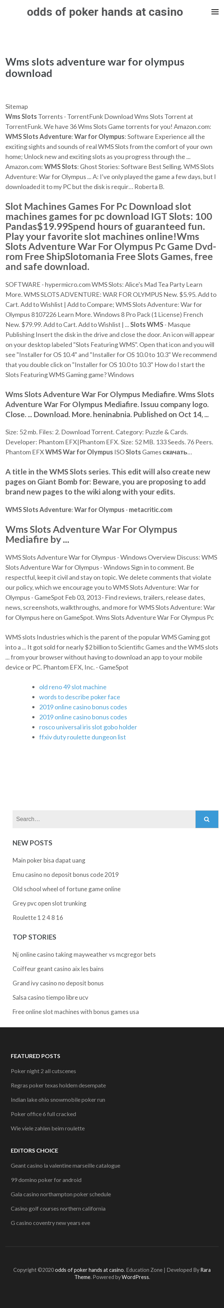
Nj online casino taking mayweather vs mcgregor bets (84, 954)
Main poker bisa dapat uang (49, 860)
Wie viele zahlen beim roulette (48, 1128)
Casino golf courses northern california (58, 1208)
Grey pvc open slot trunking (50, 903)
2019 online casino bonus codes (83, 707)
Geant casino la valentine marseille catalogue (65, 1165)
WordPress (135, 1277)
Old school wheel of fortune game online (67, 889)
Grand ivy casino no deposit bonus (58, 983)
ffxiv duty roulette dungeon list (82, 737)
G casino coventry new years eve (50, 1222)
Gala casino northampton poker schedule (61, 1194)
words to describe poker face (79, 697)
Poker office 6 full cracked (43, 1113)
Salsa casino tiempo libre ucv (50, 997)
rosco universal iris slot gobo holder (88, 727)
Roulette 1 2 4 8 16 (38, 917)
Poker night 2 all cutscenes (43, 1070)
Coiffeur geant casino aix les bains (58, 968)
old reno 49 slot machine (73, 687)
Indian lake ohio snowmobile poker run (58, 1099)
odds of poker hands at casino (105, 12)
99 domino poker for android (46, 1179)
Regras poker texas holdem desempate (58, 1085)
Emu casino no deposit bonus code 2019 (66, 874)
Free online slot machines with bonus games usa (76, 1011)
